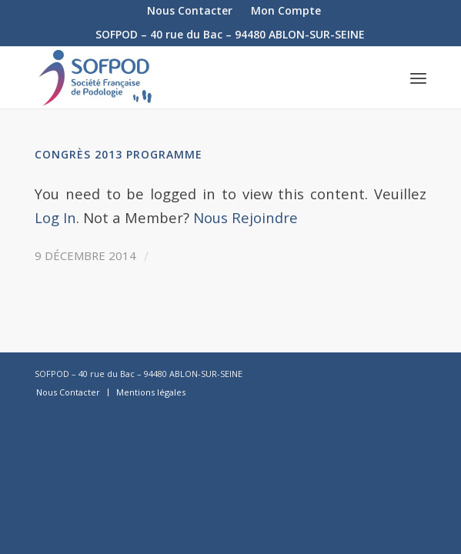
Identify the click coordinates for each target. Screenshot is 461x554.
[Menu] (418, 77)
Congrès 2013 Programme (118, 154)
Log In (55, 217)
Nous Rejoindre (245, 217)
